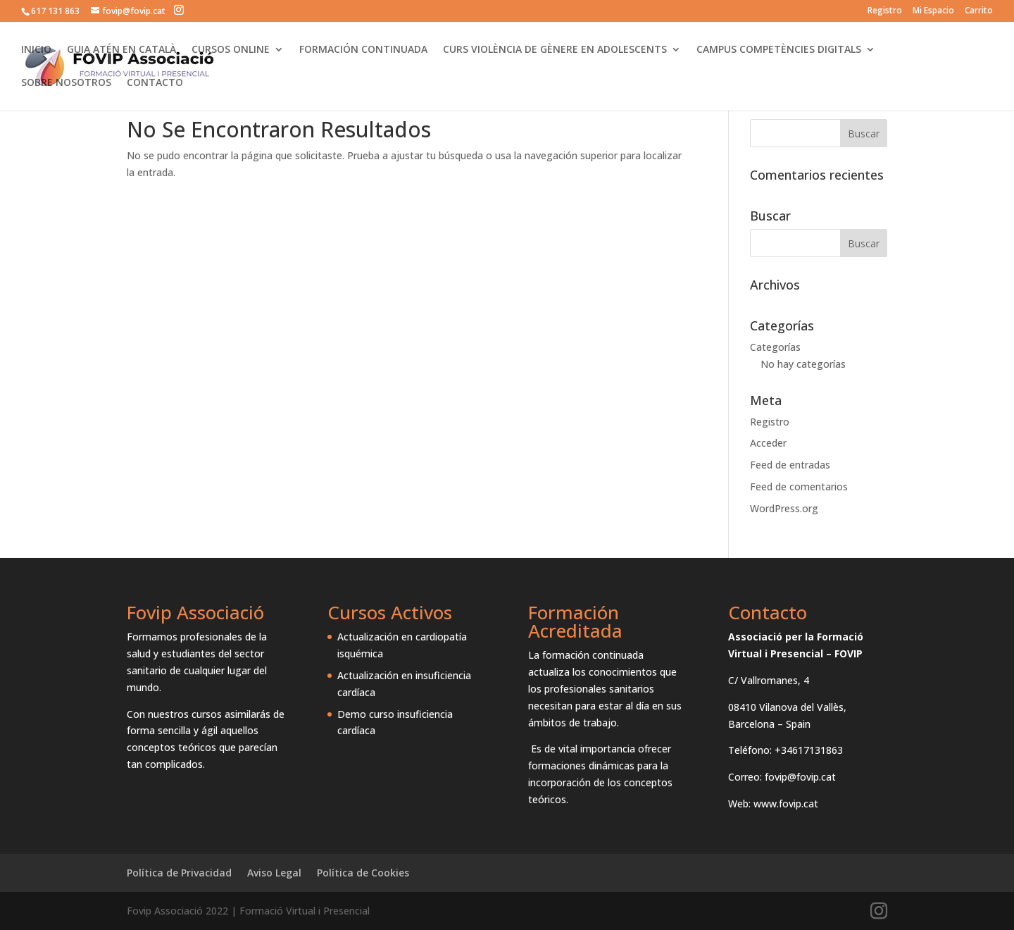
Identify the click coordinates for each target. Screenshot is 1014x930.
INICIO (36, 50)
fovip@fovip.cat (800, 776)
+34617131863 (809, 750)
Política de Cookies (363, 872)
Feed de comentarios (799, 486)
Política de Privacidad (179, 872)
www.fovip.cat (785, 803)
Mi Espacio (933, 11)
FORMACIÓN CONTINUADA (363, 50)
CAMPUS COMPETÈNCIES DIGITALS (778, 50)
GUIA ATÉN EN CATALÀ (121, 50)
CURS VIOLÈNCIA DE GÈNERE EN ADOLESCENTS (555, 50)
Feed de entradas (790, 464)
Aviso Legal (274, 872)
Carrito (979, 11)
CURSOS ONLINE (231, 50)
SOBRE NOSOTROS (66, 83)
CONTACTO (155, 83)
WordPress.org (784, 508)
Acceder (768, 443)
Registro (885, 11)
